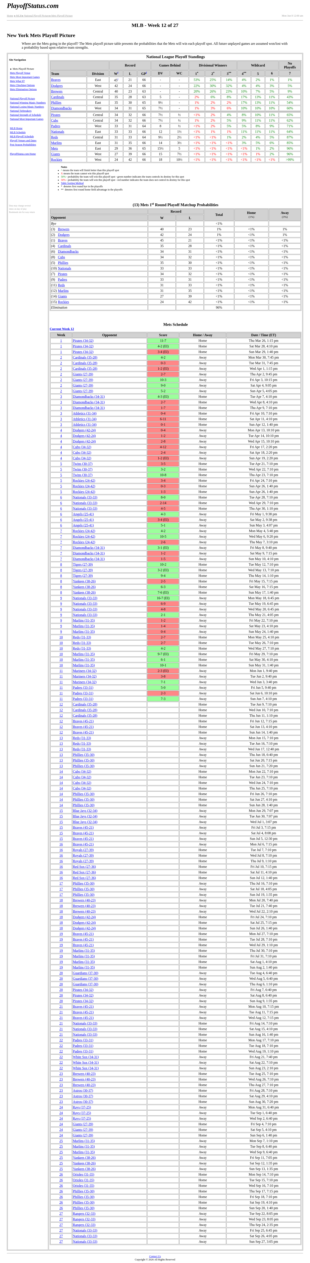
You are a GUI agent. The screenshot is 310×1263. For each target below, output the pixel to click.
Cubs (54, 120)
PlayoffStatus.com (33, 5)
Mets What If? (17, 81)
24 (61, 1107)
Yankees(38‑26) (84, 581)
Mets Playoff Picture (61, 15)
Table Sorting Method (72, 183)
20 (61, 973)
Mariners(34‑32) (85, 671)
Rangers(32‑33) (84, 1213)
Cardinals (57, 97)
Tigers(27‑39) (83, 564)
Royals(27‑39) (83, 850)
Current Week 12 (62, 329)
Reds (54, 137)
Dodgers (57, 86)
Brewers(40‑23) (84, 900)
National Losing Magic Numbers (27, 106)
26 (61, 1174)
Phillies (56, 102)
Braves (55, 80)
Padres (55, 126)
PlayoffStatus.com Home (23, 153)
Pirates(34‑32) (83, 340)
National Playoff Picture (35, 15)
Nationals (57, 131)
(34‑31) (89, 396)
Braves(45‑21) (83, 721)
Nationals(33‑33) (85, 497)
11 (61, 671)
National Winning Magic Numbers (28, 102)
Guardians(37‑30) (85, 973)
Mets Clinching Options (22, 85)
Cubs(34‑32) (82, 447)
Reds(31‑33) (82, 637)
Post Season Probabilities (23, 144)
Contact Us (155, 1256)
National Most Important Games (26, 119)
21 (61, 1006)
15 (61, 811)
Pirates (55, 115)
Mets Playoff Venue (20, 72)
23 (61, 1074)
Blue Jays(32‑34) (85, 811)
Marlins (56, 143)
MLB (18, 15)
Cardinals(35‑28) (85, 357)
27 (61, 1213)
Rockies (56, 159)
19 (61, 934)
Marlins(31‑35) (84, 620)
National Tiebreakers (20, 110)
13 (61, 738)
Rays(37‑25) (82, 1107)
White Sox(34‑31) (86, 1057)
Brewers (56, 91)
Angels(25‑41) (83, 514)
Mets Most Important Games (25, 77)
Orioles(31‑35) (83, 1174)
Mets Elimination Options (23, 89)
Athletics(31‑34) (85, 413)
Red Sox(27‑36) (84, 866)
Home (10, 15)
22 (61, 1040)
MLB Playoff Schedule (22, 136)
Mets (54, 148)
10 (61, 637)
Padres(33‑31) (83, 687)
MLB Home (16, 128)
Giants (55, 154)
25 (61, 1141)
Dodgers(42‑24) (84, 430)
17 (61, 883)
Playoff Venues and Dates (23, 140)
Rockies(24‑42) (84, 480)
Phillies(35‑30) (84, 755)
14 (61, 771)
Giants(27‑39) (83, 374)
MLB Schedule (18, 132)
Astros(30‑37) (83, 1090)
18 (61, 900)
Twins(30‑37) (83, 464)
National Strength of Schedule (25, 114)
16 (61, 844)
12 (61, 704)
